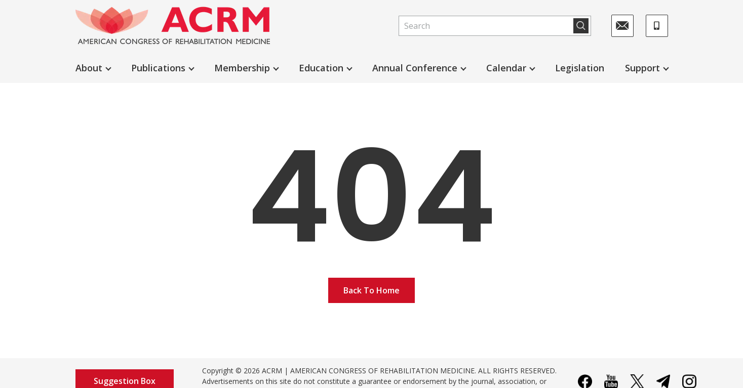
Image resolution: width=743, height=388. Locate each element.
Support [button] (642, 68)
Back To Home (371, 290)
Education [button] (321, 68)
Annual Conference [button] (414, 68)
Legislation (579, 68)
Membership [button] (242, 68)
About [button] (88, 68)
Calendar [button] (506, 68)
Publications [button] (158, 68)
